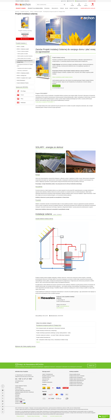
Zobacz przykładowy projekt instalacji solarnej (62, 77)
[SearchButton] (64, 4)
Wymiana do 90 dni (46, 377)
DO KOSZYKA (25, 38)
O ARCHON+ (18, 387)
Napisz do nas (56, 85)
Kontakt (16, 382)
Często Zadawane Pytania (22, 83)
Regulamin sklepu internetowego (33, 416)
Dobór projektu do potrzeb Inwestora (24, 56)
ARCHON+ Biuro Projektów (21, 371)
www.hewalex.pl (60, 307)
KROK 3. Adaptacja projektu (22, 73)
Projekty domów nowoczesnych (76, 383)
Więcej (38, 342)
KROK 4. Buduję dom (21, 75)
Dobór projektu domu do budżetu (24, 58)
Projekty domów (21, 8)
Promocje (17, 395)
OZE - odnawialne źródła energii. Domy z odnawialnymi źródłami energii (52, 339)
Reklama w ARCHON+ (20, 400)
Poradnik (47, 8)
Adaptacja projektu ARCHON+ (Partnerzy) (24, 392)
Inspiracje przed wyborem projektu (24, 68)
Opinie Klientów (18, 398)
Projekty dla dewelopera (35, 8)
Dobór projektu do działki (22, 53)
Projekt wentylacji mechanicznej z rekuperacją (46, 330)
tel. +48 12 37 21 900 (23, 379)
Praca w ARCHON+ (19, 389)
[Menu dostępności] (2, 386)
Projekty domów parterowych (75, 385)
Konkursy (17, 396)
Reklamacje (45, 416)
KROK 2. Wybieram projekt (22, 49)
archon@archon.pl (59, 88)
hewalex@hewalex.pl (64, 306)
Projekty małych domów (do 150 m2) (77, 379)
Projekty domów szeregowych (76, 377)
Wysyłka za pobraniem (47, 382)
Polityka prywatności (20, 416)
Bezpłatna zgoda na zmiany (48, 375)
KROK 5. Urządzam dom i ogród (23, 77)
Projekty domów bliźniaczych (75, 382)
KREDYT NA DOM (74, 8)
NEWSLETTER (70, 1)
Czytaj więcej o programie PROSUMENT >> (45, 102)
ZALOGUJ (63, 1)
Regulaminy (17, 393)
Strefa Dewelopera (20, 80)
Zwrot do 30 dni (45, 379)
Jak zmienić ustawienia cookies (56, 416)
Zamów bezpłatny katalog (88, 8)
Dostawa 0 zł (45, 380)
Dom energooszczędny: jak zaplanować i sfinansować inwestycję (50, 328)
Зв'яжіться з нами (20, 403)
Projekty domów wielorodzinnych (76, 380)
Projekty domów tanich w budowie (76, 375)
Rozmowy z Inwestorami (22, 70)
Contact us (18, 401)
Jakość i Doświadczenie (47, 374)
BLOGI (66, 8)
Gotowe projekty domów (74, 374)
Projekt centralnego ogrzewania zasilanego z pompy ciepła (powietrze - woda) (53, 332)
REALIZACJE (55, 8)
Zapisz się (91, 365)
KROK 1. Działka (20, 46)
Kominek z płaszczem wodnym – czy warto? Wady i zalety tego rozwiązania (53, 335)
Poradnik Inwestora (21, 43)
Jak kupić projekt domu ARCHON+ (22, 390)
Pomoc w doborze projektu (22, 51)
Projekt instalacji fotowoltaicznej (43, 337)
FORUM (62, 8)
